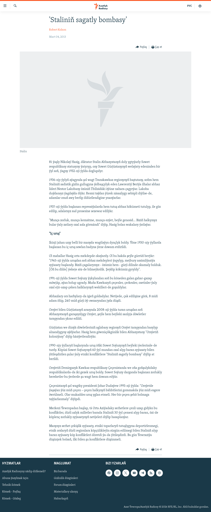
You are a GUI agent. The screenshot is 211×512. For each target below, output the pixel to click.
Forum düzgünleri (65, 485)
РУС (189, 6)
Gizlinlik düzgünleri (66, 478)
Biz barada (60, 471)
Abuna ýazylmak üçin (15, 478)
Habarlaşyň (61, 498)
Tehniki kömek (11, 485)
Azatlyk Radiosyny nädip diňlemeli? (24, 471)
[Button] (141, 47)
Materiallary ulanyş (66, 492)
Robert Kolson (57, 29)
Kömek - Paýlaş (11, 492)
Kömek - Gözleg (11, 498)
